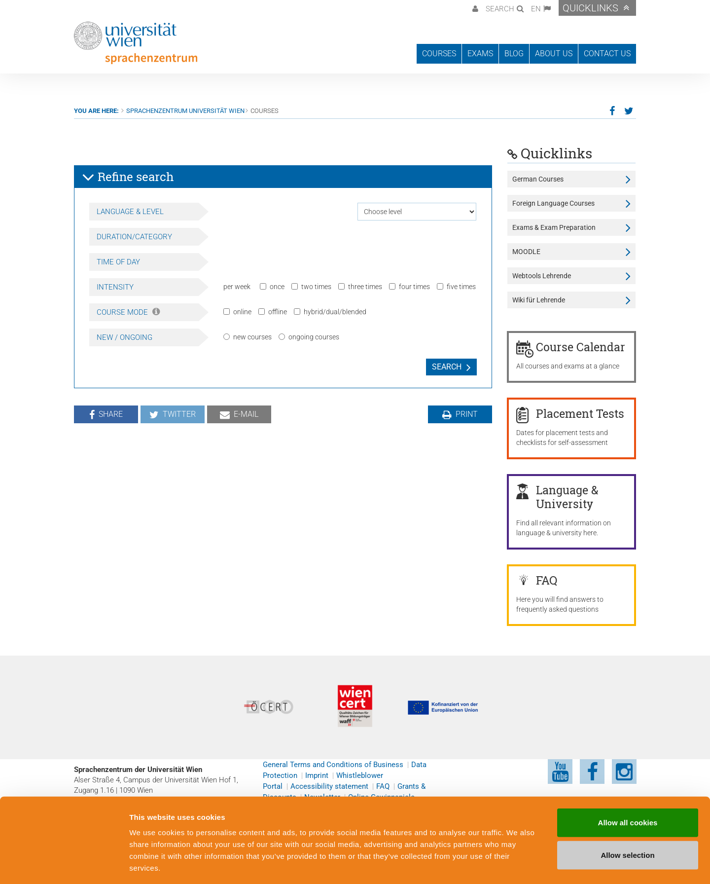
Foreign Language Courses (553, 203)
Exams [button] (480, 53)
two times (311, 287)
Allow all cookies (628, 779)
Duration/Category (134, 236)
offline (272, 312)
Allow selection (627, 812)
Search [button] (500, 8)
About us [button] (553, 53)
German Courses (538, 179)
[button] (474, 8)
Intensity (115, 287)
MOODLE (526, 252)
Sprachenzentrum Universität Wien (185, 110)
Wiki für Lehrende (538, 300)
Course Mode (128, 312)
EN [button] (536, 8)
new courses (247, 337)
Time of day (118, 262)
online (237, 312)
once (272, 287)
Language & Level (130, 211)
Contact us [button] (607, 53)
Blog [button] (514, 53)
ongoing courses (309, 337)
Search (447, 366)
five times (456, 287)
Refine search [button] (128, 177)
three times (360, 287)
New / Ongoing (124, 337)
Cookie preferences (529, 864)
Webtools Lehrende (541, 276)
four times (409, 287)
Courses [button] (439, 53)
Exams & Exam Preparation (554, 227)
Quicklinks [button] (590, 8)
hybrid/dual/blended (330, 312)
